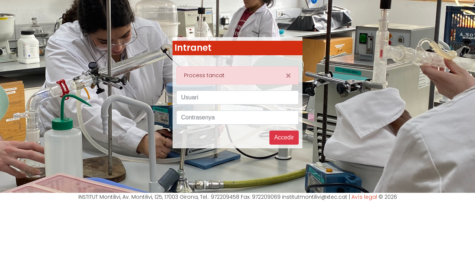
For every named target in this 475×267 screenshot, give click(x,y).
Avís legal (364, 197)
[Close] (288, 76)
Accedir (284, 137)
